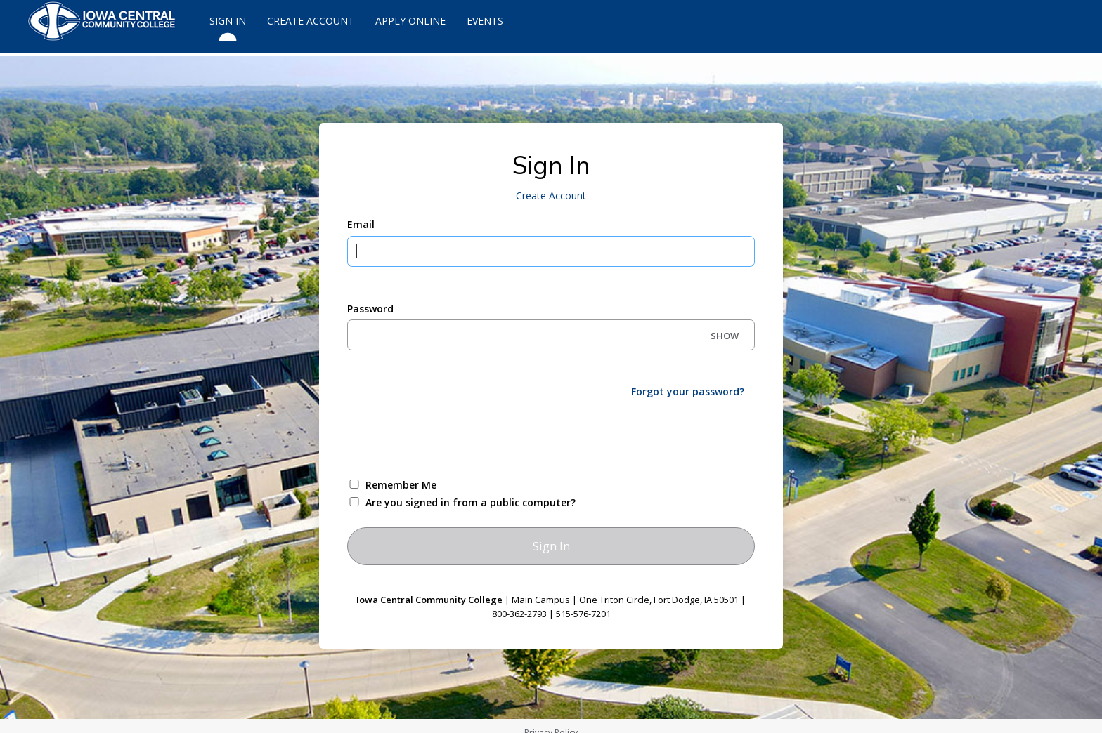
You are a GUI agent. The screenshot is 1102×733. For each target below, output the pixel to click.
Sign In (227, 27)
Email (361, 224)
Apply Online (410, 20)
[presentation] (454, 436)
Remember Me (400, 484)
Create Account (310, 20)
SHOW (725, 335)
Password (370, 308)
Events (485, 20)
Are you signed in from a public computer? (470, 502)
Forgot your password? (687, 391)
